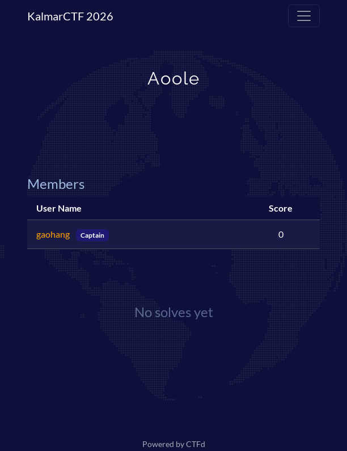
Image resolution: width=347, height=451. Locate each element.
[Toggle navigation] (304, 16)
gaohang (53, 234)
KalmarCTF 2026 (70, 16)
